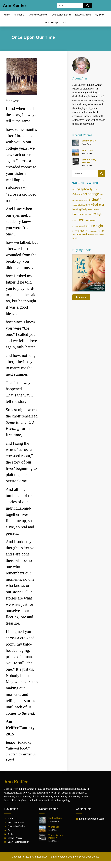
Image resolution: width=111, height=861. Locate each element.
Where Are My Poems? (89, 160)
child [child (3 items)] (101, 194)
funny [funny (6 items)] (88, 204)
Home (6, 14)
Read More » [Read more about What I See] (87, 153)
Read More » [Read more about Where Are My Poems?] (87, 165)
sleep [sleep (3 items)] (92, 231)
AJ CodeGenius (90, 856)
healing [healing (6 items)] (76, 209)
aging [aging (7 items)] (80, 189)
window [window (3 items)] (101, 235)
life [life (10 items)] (94, 214)
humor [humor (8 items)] (76, 214)
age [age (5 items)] (74, 189)
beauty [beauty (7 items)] (88, 189)
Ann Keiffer (14, 5)
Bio (64, 22)
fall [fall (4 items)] (80, 205)
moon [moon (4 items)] (96, 220)
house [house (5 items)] (96, 209)
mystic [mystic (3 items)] (81, 226)
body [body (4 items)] (95, 189)
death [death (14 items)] (97, 199)
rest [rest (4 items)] (87, 231)
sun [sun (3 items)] (95, 231)
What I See (87, 150)
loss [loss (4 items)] (74, 220)
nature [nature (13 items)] (89, 226)
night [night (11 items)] (99, 226)
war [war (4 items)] (96, 234)
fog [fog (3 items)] (83, 205)
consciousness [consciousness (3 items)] (77, 200)
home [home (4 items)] (90, 209)
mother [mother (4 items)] (75, 226)
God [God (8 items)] (95, 204)
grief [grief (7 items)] (101, 204)
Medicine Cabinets (38, 14)
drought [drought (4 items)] (75, 205)
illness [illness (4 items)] (84, 214)
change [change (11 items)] (93, 194)
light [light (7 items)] (99, 214)
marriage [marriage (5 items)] (89, 220)
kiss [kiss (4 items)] (89, 214)
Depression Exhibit (61, 14)
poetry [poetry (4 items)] (74, 231)
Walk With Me (89, 140)
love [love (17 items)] (80, 219)
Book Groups (52, 22)
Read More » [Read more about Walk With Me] (87, 144)
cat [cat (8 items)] (85, 194)
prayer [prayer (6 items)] (81, 230)
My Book (99, 14)
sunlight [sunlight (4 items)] (100, 231)
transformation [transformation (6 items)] (81, 234)
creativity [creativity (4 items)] (87, 200)
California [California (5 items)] (77, 194)
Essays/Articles (83, 14)
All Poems (19, 14)
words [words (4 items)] (74, 238)
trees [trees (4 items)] (92, 234)
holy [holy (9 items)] (84, 209)
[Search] (87, 5)
